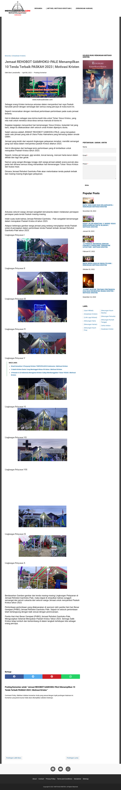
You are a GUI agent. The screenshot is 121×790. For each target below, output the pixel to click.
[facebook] (14, 676)
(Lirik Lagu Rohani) (90, 317)
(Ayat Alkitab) (88, 310)
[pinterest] (51, 676)
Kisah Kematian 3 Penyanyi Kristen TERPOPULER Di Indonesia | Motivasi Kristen (39, 366)
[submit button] (87, 185)
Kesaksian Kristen (107, 329)
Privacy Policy (50, 779)
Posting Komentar (40, 73)
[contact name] (99, 150)
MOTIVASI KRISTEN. (60, 787)
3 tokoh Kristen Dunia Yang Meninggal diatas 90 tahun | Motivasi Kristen (36, 369)
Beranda (38, 8)
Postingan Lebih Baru (13, 758)
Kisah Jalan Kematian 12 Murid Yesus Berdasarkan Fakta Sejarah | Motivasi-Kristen (99, 225)
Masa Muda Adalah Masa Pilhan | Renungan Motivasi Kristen (97, 264)
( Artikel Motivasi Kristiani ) (59, 8)
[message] (99, 172)
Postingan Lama (72, 758)
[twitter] (33, 676)
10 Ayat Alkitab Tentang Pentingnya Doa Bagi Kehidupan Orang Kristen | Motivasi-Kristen (99, 291)
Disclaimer (77, 779)
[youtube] (60, 769)
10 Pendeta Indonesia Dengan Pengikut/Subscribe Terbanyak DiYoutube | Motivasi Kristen (96, 245)
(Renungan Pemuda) (108, 316)
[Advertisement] (60, 35)
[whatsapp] (70, 676)
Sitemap (86, 779)
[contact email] (99, 159)
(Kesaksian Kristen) (90, 314)
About (34, 779)
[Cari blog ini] (114, 8)
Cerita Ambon (106, 325)
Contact (41, 779)
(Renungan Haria (90, 321)
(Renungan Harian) (84, 8)
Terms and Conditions (64, 779)
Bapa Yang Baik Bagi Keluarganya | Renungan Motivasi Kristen (98, 206)
